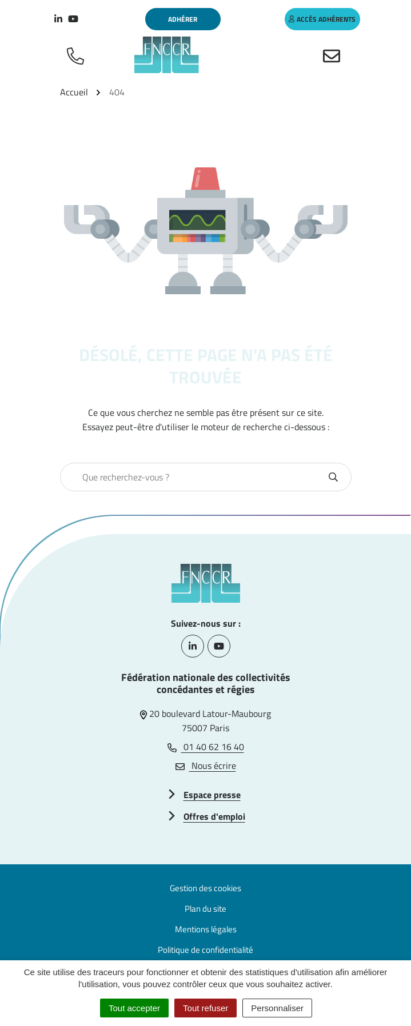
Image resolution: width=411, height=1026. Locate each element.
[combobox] (193, 477)
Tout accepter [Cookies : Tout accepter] (134, 1008)
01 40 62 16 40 (205, 747)
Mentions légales (206, 929)
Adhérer (182, 19)
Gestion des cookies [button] (205, 888)
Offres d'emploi (214, 816)
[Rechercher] (333, 477)
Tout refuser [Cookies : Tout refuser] (205, 1008)
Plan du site (205, 908)
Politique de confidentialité (205, 949)
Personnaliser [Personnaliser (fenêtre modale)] (277, 1008)
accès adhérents (322, 19)
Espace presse (212, 794)
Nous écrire (205, 765)
